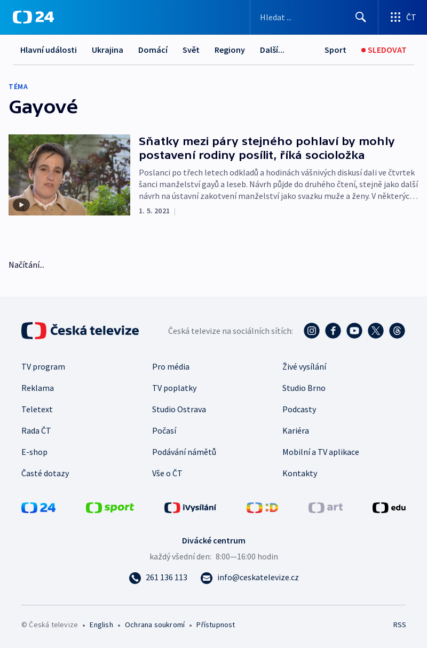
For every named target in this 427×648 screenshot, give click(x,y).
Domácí (153, 49)
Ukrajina (107, 49)
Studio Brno (304, 387)
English (101, 624)
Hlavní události (48, 49)
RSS (399, 624)
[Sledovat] (384, 50)
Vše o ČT (167, 473)
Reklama (37, 387)
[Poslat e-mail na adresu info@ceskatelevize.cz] (249, 577)
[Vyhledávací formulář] (314, 17)
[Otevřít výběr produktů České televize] (402, 17)
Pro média (170, 366)
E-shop (34, 451)
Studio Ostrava (179, 409)
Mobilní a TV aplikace (320, 451)
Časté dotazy (45, 473)
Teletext (37, 409)
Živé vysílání (304, 366)
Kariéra (295, 430)
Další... (272, 49)
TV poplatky (174, 387)
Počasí (164, 430)
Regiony (230, 49)
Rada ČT (36, 430)
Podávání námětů (184, 451)
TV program (43, 366)
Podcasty (299, 409)
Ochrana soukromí (155, 624)
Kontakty (299, 473)
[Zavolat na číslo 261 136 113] (158, 577)
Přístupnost (215, 624)
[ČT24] (33, 17)
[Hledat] (361, 17)
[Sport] (335, 50)
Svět (191, 49)
